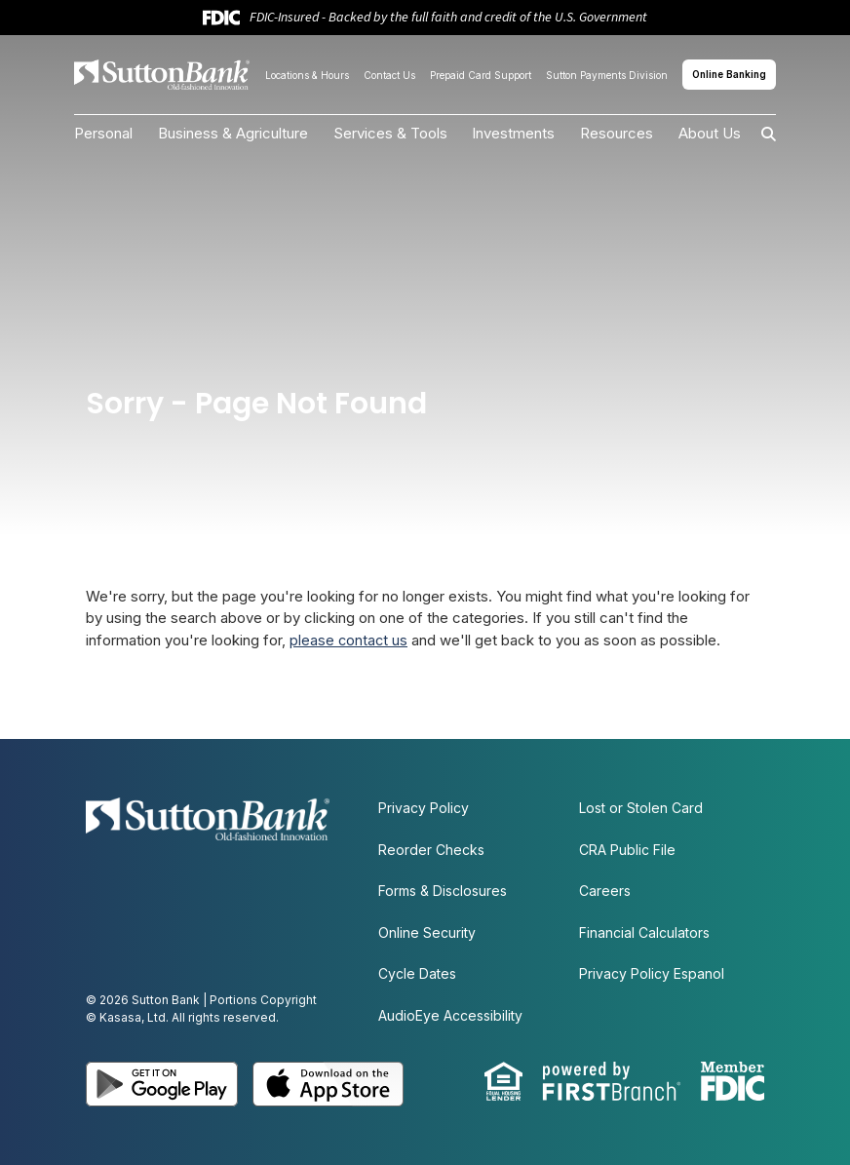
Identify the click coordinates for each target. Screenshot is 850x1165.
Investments (513, 133)
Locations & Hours (307, 75)
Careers (605, 890)
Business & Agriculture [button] (233, 133)
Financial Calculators (644, 932)
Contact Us (389, 75)
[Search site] (758, 134)
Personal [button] (103, 133)
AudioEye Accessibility (450, 1015)
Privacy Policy (423, 807)
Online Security (427, 932)
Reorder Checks (431, 849)
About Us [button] (709, 133)
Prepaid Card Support (480, 75)
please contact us (349, 640)
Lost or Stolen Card (641, 807)
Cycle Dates (417, 973)
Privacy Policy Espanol (651, 973)
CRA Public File (627, 849)
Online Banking (729, 74)
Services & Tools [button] (390, 133)
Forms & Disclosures (442, 890)
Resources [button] (616, 133)
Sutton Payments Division (607, 75)
